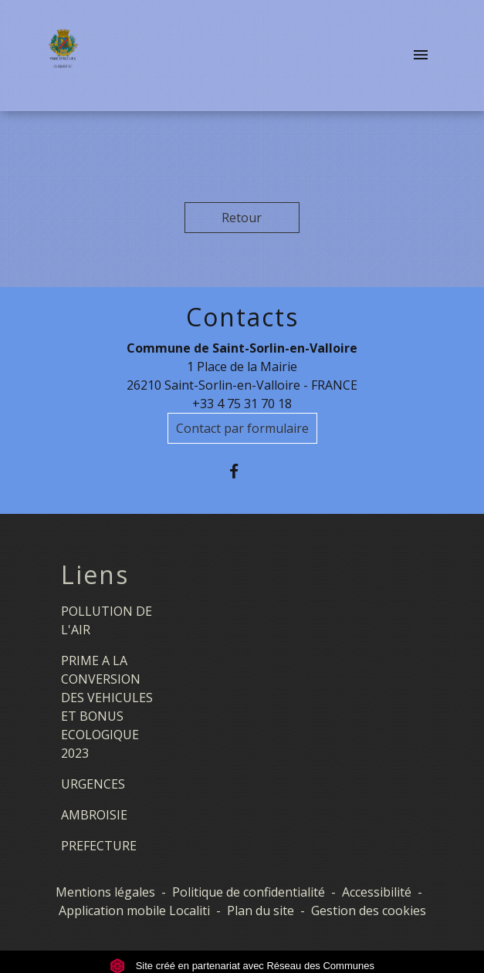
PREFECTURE (99, 845)
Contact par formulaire (242, 428)
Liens (95, 575)
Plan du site (260, 910)
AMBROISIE (94, 814)
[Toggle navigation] (420, 55)
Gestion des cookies (368, 910)
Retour (242, 217)
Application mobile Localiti (134, 910)
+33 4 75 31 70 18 (242, 403)
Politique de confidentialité (248, 891)
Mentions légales (105, 891)
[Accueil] (63, 55)
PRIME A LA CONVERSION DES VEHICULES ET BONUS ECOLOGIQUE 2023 (107, 707)
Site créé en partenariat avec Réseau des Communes (242, 965)
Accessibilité (376, 891)
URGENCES (93, 783)
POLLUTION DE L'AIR (106, 620)
